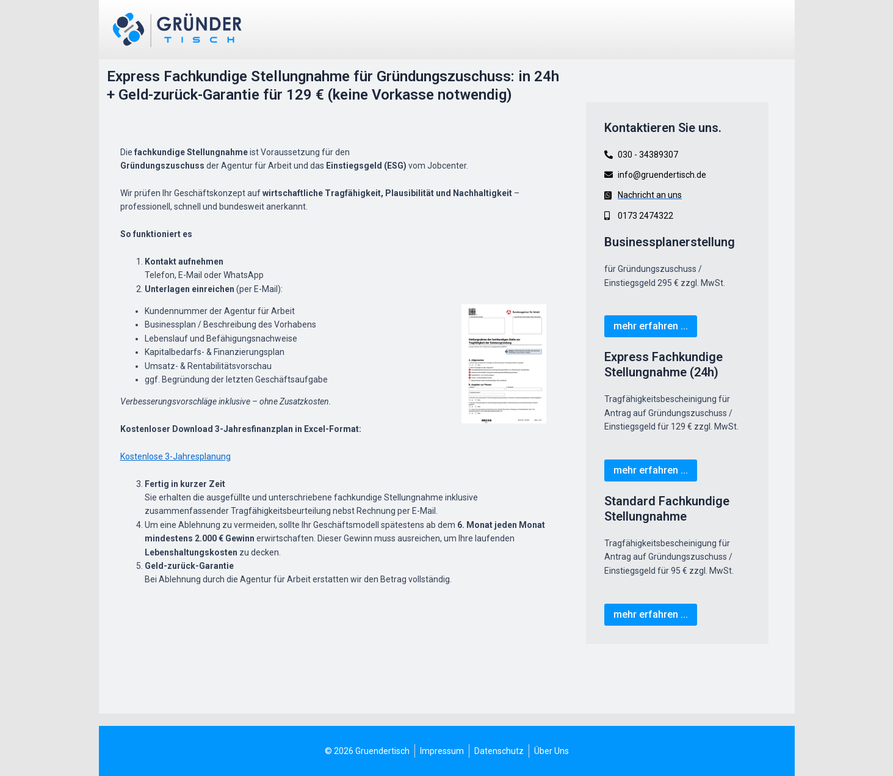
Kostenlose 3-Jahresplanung (175, 456)
